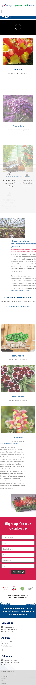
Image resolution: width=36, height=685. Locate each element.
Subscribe (18, 572)
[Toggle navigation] (7, 17)
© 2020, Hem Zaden (7, 671)
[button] (4, 11)
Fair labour (4, 676)
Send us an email (7, 627)
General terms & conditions (9, 674)
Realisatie (4, 683)
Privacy (3, 678)
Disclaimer (4, 681)
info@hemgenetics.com (9, 629)
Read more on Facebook (10, 662)
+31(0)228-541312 (7, 631)
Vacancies (5, 664)
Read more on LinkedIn (9, 660)
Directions (6, 650)
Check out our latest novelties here (18, 306)
